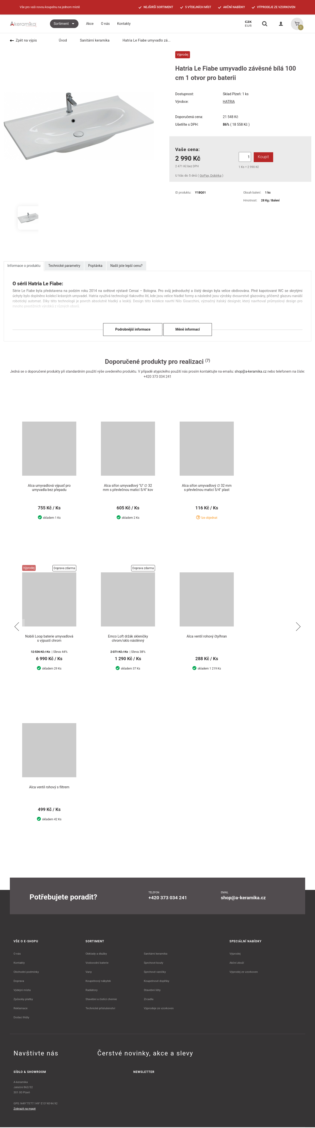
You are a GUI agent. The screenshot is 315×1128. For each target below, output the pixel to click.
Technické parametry (64, 266)
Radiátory (92, 990)
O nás (17, 954)
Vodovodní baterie (97, 963)
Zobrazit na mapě (25, 1109)
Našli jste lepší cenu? (126, 266)
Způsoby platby (23, 1000)
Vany (89, 972)
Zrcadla (148, 1000)
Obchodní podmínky (26, 972)
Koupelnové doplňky (156, 981)
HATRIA (229, 102)
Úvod (60, 40)
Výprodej (235, 954)
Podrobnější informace (132, 329)
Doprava (19, 981)
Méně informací (187, 329)
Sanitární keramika (92, 40)
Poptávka (95, 266)
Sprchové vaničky (155, 972)
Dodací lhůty (21, 1018)
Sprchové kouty (153, 963)
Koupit (262, 156)
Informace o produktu (23, 266)
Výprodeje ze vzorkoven (158, 1009)
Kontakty (19, 963)
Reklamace (21, 1009)
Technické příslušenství (100, 1009)
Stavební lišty (152, 990)
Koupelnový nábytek (98, 981)
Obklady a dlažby (96, 954)
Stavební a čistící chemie (101, 1000)
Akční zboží (237, 963)
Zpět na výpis (23, 40)
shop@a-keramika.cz (251, 371)
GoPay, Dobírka (210, 175)
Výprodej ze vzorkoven (244, 972)
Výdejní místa (22, 990)
